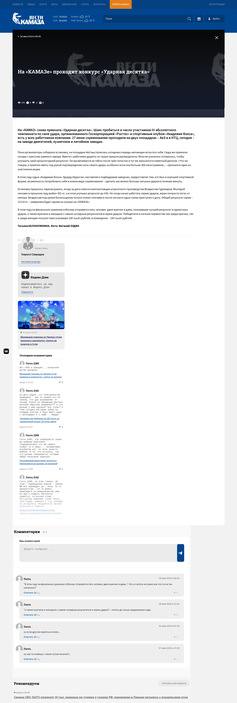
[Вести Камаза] (28, 18)
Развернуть (118, 679)
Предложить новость (189, 459)
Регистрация (217, 4)
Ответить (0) (32, 458)
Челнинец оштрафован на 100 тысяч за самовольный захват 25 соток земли (194, 279)
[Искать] (189, 19)
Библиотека (69, 4)
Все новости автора (185, 120)
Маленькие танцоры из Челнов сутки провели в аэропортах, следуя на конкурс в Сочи (195, 199)
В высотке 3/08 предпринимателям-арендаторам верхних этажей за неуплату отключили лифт (195, 370)
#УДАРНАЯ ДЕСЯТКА (46, 116)
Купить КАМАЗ (120, 4)
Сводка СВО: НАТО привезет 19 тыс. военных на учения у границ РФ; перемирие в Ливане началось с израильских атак (78, 568)
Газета (85, 4)
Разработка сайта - (211, 693)
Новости (18, 4)
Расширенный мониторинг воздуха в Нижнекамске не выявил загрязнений (193, 321)
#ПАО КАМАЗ (82, 116)
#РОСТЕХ (66, 116)
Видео (31, 4)
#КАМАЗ (26, 116)
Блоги (43, 4)
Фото (54, 4)
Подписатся (182, 150)
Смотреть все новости (129, 552)
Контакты (99, 4)
